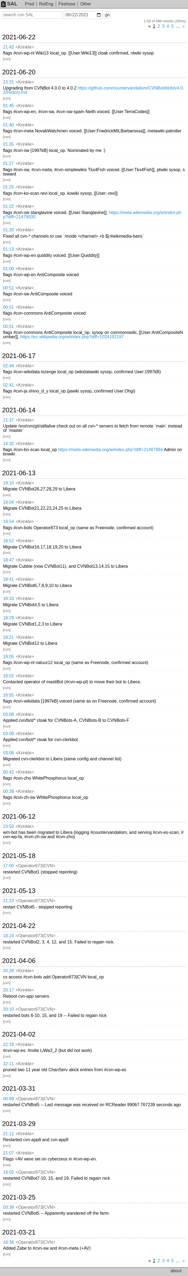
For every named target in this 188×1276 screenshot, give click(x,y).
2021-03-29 (19, 1124)
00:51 (8, 288)
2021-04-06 (19, 961)
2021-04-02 (19, 1034)
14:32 (8, 443)
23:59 (8, 826)
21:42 (8, 47)
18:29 (8, 617)
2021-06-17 (19, 356)
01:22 (8, 206)
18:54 (8, 521)
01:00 (8, 268)
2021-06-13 (19, 473)
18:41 (8, 579)
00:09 (8, 1098)
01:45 (8, 105)
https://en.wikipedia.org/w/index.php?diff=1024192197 (72, 336)
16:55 (8, 695)
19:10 (8, 483)
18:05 (8, 656)
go (107, 14)
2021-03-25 (19, 1197)
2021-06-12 (19, 816)
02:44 (8, 365)
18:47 (8, 560)
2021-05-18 (19, 856)
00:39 (8, 791)
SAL (9, 4)
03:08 (8, 714)
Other (85, 4)
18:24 (8, 935)
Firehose (66, 4)
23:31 (8, 82)
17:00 (8, 865)
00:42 (8, 772)
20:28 (8, 970)
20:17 (8, 990)
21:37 (8, 420)
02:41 (8, 385)
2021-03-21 (19, 1232)
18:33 (8, 598)
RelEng (46, 4)
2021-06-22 (19, 37)
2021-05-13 (19, 891)
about (176, 1270)
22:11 (8, 1063)
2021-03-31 (19, 1088)
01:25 (8, 187)
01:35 (8, 144)
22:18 (8, 1044)
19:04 (8, 502)
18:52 (8, 540)
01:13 (8, 249)
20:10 (8, 1009)
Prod (29, 4)
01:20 (8, 230)
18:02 (8, 676)
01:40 (8, 125)
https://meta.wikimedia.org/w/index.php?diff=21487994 (110, 449)
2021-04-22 (19, 926)
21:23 (8, 900)
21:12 (8, 1133)
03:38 (8, 1207)
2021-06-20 (19, 72)
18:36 (8, 1242)
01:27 (8, 163)
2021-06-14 (19, 410)
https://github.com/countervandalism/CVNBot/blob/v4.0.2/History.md (93, 90)
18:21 (8, 637)
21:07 (8, 1153)
